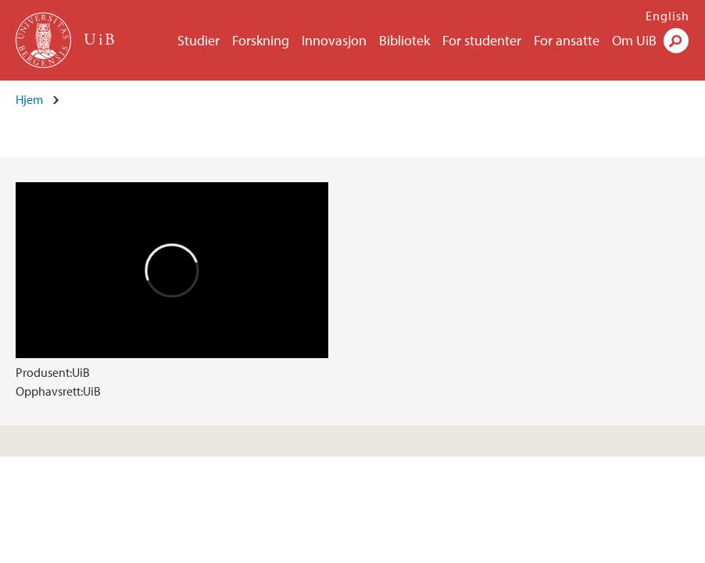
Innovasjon (334, 40)
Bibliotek (404, 40)
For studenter (481, 40)
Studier (198, 40)
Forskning (260, 40)
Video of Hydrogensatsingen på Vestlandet (172, 270)
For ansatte (566, 40)
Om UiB (634, 40)
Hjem (29, 99)
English (667, 15)
